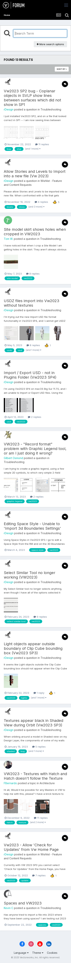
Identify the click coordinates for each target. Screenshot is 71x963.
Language (21, 952)
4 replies (41, 201)
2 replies (34, 416)
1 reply (39, 692)
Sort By (62, 69)
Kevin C (8, 908)
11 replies (42, 144)
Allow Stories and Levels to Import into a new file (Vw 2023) (35, 173)
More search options (50, 44)
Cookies (52, 952)
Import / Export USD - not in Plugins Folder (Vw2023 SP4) (30, 375)
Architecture (47, 783)
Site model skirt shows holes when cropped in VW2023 (35, 231)
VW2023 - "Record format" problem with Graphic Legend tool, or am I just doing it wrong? (35, 448)
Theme (37, 952)
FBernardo (10, 783)
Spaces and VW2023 (23, 903)
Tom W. (8, 238)
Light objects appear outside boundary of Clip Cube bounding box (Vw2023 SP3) (33, 648)
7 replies (39, 875)
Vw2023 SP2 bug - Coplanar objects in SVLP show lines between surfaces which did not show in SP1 (32, 98)
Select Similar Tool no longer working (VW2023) (29, 574)
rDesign (8, 109)
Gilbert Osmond (13, 458)
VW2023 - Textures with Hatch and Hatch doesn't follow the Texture (35, 776)
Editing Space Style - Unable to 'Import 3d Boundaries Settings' (32, 526)
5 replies (39, 746)
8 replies (33, 273)
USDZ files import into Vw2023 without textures (31, 303)
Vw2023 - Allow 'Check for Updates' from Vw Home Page (31, 847)
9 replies (40, 616)
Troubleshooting (51, 109)
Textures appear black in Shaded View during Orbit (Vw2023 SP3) (33, 722)
